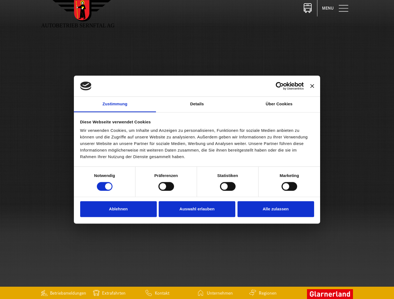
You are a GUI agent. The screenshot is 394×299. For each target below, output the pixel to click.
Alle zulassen (276, 209)
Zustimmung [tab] (115, 104)
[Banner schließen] (312, 86)
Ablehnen (118, 209)
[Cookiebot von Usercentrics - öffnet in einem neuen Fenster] (280, 86)
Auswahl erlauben (197, 209)
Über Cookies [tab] (279, 104)
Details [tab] (197, 104)
